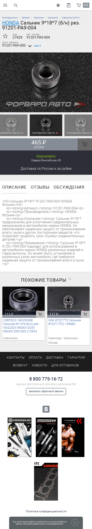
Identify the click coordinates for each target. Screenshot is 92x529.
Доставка (46, 169)
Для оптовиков (65, 365)
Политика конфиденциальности (46, 511)
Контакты (16, 357)
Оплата (35, 357)
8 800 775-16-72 (46, 379)
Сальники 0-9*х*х (71, 17)
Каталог (26, 17)
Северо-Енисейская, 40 (46, 160)
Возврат (20, 365)
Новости (39, 365)
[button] (43, 106)
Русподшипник (10, 17)
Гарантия (76, 357)
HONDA (10, 23)
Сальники (39, 17)
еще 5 (33, 45)
